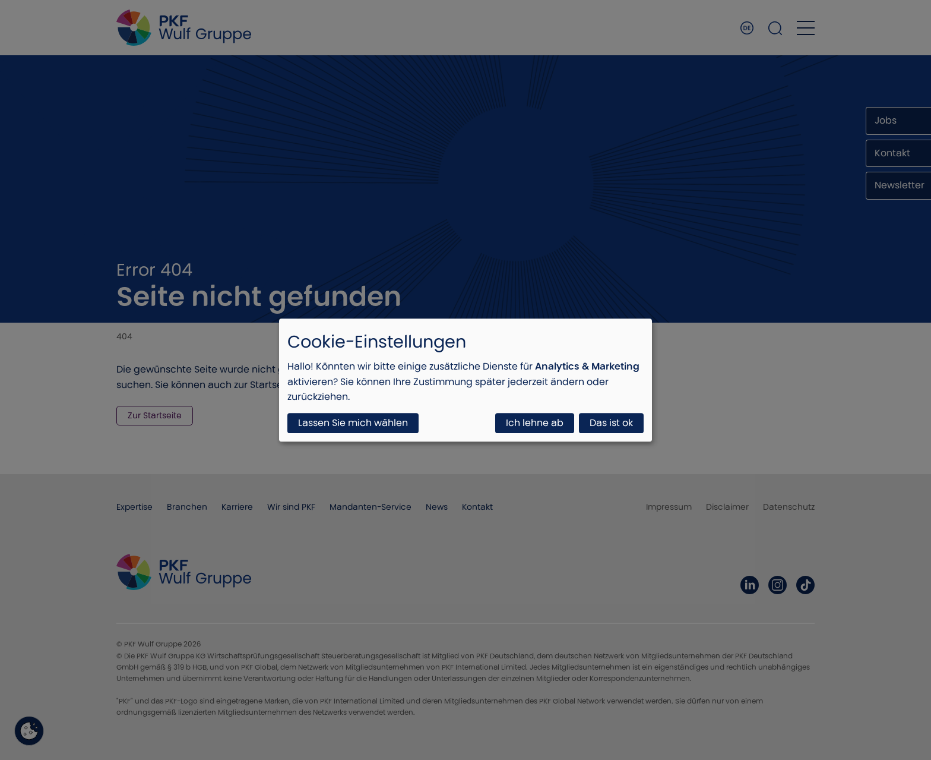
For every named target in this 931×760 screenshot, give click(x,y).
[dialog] (465, 380)
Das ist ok (611, 423)
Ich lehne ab (534, 423)
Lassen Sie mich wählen (353, 423)
